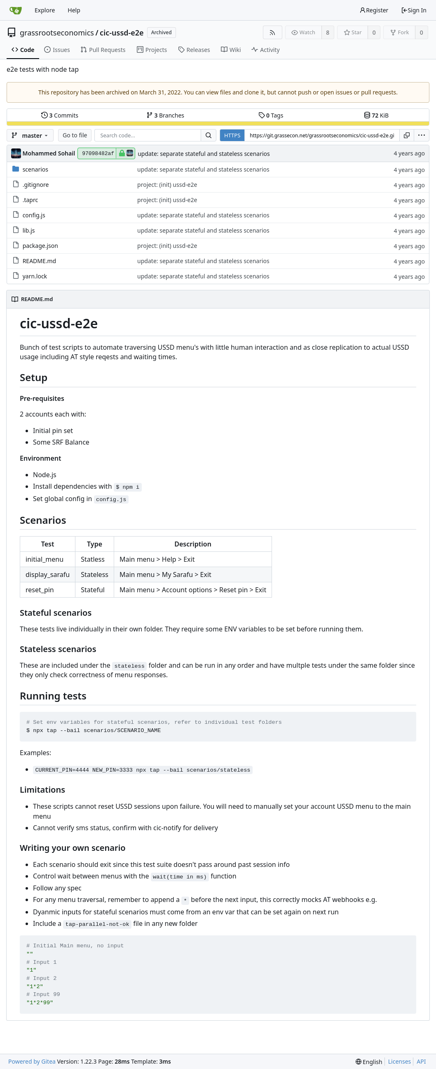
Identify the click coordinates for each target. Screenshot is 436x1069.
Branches (165, 115)
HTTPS (232, 135)
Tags (271, 115)
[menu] (421, 135)
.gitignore (36, 184)
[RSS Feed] (272, 32)
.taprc (30, 200)
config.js (34, 215)
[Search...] (208, 135)
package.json (40, 246)
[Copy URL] (406, 135)
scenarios (35, 169)
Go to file (75, 135)
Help (74, 10)
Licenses (399, 1061)
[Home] (15, 10)
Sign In (414, 10)
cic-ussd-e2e (122, 32)
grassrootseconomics (57, 32)
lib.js (29, 230)
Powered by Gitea (32, 1061)
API (421, 1061)
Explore (45, 10)
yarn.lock (35, 276)
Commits (59, 115)
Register (373, 10)
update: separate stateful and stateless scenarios (204, 154)
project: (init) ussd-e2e (167, 184)
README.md (39, 261)
